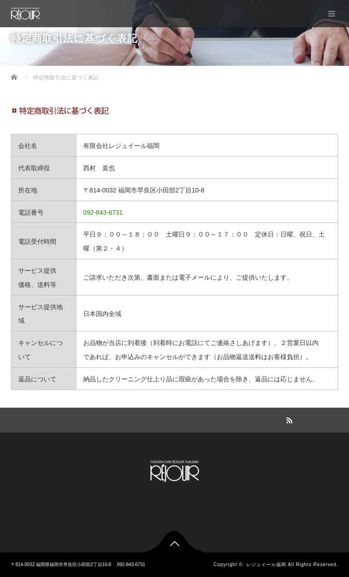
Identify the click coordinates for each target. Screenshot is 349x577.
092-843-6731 (103, 212)
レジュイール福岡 (266, 564)
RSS (288, 419)
